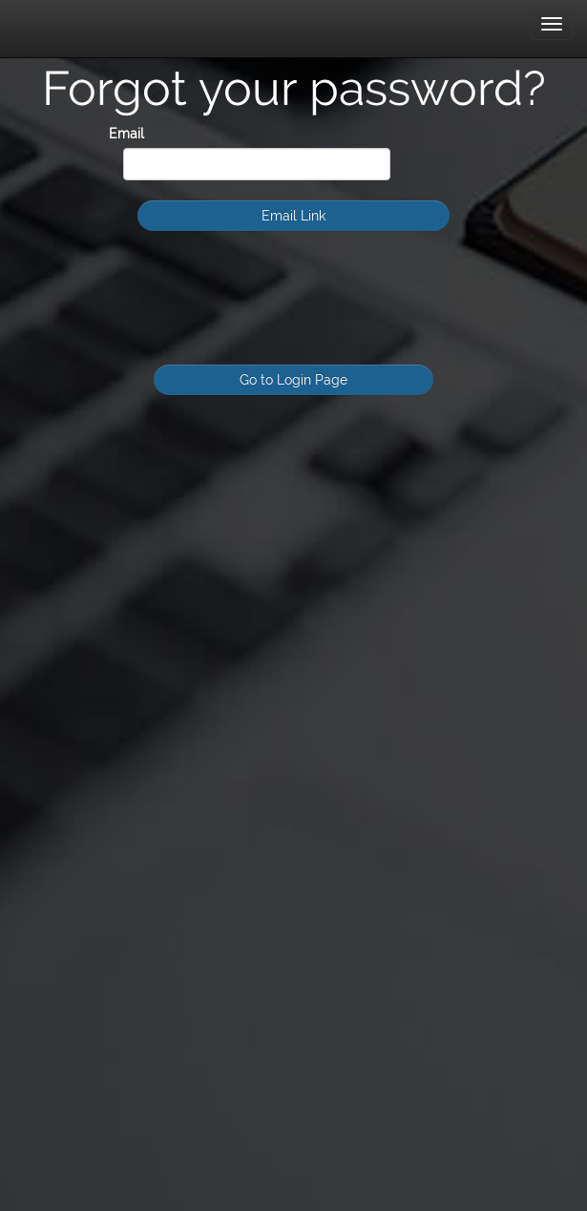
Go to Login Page (293, 379)
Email (126, 133)
